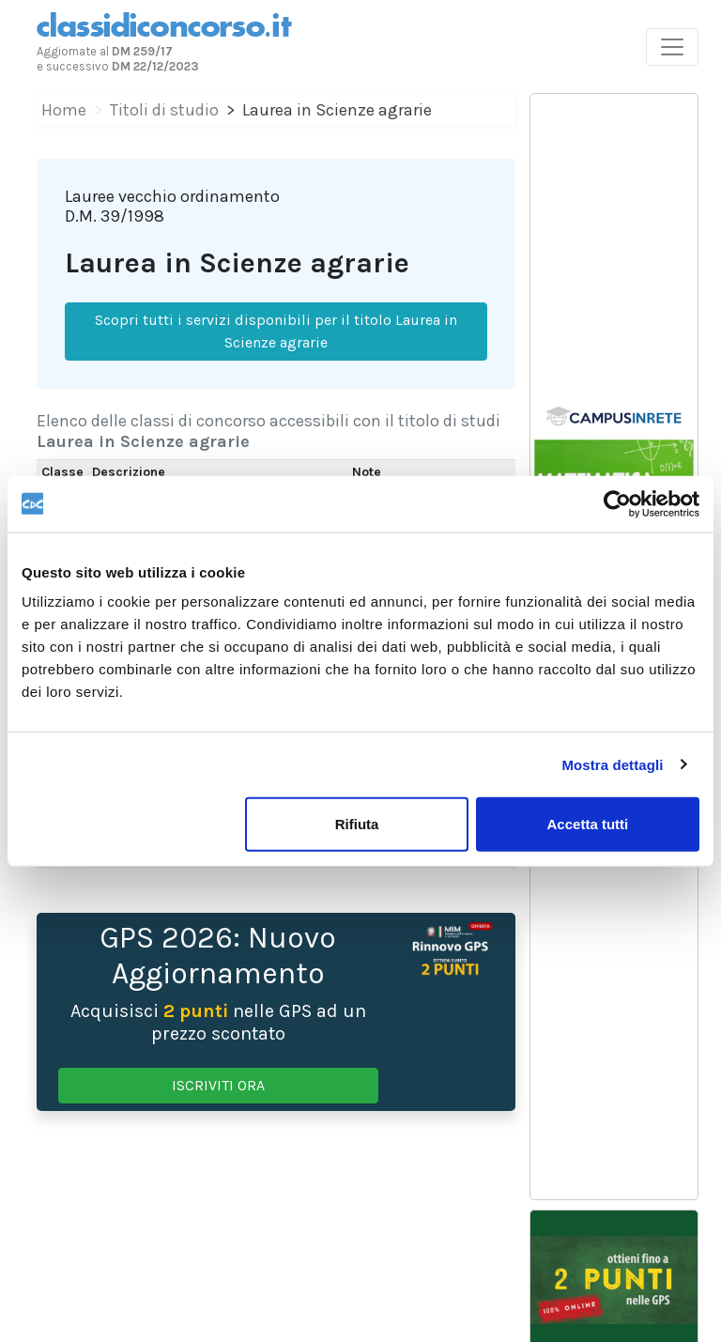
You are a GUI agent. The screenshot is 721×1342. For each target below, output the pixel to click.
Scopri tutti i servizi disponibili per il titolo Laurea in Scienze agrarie (276, 331)
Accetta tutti (588, 824)
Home (63, 110)
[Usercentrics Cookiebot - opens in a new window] (617, 503)
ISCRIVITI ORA (218, 1085)
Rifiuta (357, 824)
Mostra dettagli (612, 764)
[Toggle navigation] (672, 47)
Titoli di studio (164, 110)
